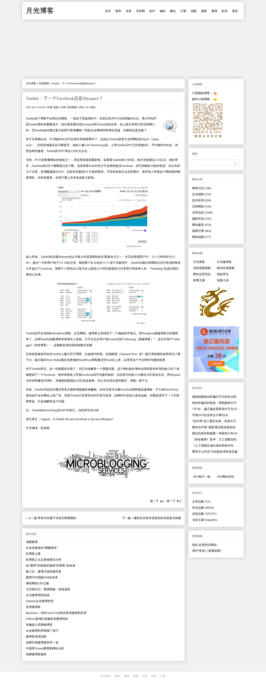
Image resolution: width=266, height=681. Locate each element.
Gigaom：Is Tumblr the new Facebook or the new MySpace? (77, 419)
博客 (117, 676)
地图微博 (32, 541)
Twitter (100, 124)
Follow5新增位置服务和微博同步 (47, 618)
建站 (173, 11)
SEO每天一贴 (201, 476)
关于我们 (106, 676)
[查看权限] (214, 550)
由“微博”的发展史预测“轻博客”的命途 (50, 565)
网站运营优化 (202, 274)
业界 (129, 11)
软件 (152, 11)
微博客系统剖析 (36, 636)
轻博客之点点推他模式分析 (43, 559)
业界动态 (202, 212)
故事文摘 (199, 280)
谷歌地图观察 (202, 268)
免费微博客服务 (36, 654)
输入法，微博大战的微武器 (43, 571)
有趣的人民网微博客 (39, 624)
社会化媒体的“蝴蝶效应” (42, 547)
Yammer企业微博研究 (40, 601)
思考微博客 (33, 607)
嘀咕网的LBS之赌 (37, 583)
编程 (163, 11)
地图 (194, 11)
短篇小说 (223, 280)
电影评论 (223, 274)
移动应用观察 (226, 268)
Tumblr (30, 118)
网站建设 (201, 224)
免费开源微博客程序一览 (42, 642)
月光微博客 (224, 261)
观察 (204, 11)
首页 (108, 11)
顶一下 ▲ (156, 501)
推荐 (118, 11)
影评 (225, 11)
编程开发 (201, 218)
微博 (214, 11)
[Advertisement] (133, 49)
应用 (153, 676)
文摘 (162, 676)
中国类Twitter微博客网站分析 (45, 648)
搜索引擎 (201, 230)
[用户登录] (199, 550)
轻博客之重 (33, 553)
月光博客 (40, 10)
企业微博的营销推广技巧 (42, 630)
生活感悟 (201, 194)
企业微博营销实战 (38, 595)
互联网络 (44, 83)
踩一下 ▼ (173, 501)
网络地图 (201, 237)
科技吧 (45, 428)
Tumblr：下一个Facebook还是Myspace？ (64, 98)
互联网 (140, 11)
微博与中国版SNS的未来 (42, 577)
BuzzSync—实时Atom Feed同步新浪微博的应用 (56, 612)
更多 (235, 11)
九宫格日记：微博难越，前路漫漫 (48, 589)
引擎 (183, 11)
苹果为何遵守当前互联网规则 (57, 518)
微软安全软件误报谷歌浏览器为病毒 (157, 518)
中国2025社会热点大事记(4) (210, 415)
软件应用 (201, 200)
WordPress (58, 333)
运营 (144, 676)
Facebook (87, 124)
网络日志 (201, 188)
